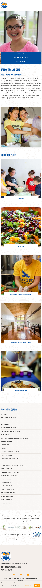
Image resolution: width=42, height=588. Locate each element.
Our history (5, 424)
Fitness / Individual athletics (10, 452)
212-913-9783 (6, 570)
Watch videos (21, 61)
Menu (39, 7)
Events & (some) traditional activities (13, 465)
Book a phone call (7, 496)
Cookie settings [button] (28, 585)
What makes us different (9, 417)
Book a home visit (6, 499)
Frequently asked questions (10, 472)
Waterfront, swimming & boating (11, 462)
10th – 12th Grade (7, 486)
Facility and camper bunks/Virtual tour (14, 438)
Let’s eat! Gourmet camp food (10, 431)
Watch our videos (6, 441)
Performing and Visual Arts (10, 458)
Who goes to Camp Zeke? (8, 428)
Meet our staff (5, 435)
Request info (21, 54)
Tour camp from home (21, 57)
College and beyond (8, 489)
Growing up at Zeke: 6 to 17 (9, 476)
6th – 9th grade (6, 482)
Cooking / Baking (7, 455)
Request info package (8, 493)
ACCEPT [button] (37, 585)
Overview (4, 414)
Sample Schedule (6, 469)
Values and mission (7, 421)
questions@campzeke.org (11, 566)
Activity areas (5, 445)
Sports (4, 448)
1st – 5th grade (6, 479)
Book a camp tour (6, 503)
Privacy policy (8, 578)
